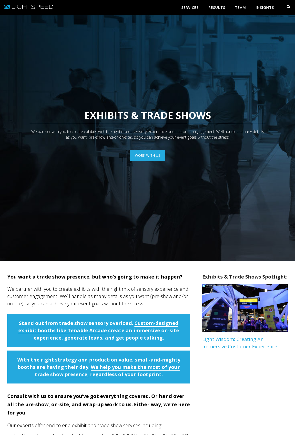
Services (190, 7)
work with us (147, 155)
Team (240, 7)
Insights (265, 7)
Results (216, 7)
